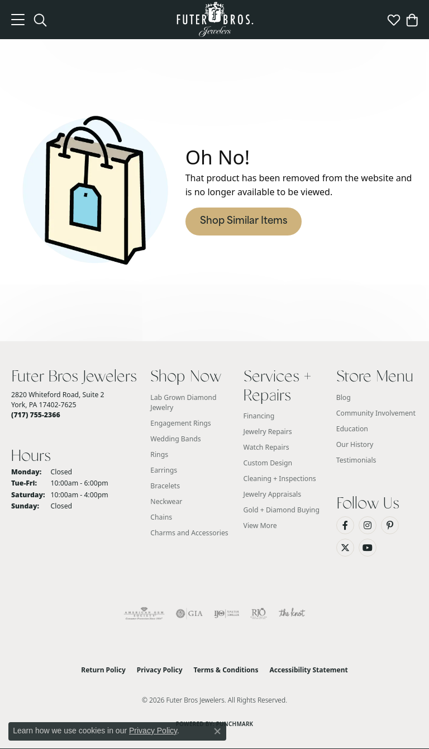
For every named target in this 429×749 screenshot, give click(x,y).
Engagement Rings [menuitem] (180, 423)
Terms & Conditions (226, 670)
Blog (343, 397)
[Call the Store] (35, 415)
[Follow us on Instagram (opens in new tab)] (367, 525)
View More (260, 525)
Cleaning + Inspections (280, 478)
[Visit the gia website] (189, 613)
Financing (259, 416)
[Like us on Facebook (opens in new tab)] (345, 525)
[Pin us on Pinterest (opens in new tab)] (390, 525)
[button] (40, 19)
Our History (355, 444)
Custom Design (268, 463)
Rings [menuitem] (159, 454)
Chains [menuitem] (161, 517)
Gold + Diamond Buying (282, 510)
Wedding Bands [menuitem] (175, 439)
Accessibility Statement (308, 670)
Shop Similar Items (243, 221)
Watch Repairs (266, 447)
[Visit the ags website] (144, 613)
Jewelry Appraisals (273, 494)
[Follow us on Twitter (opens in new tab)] (345, 548)
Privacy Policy (160, 670)
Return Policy (103, 670)
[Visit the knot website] (292, 613)
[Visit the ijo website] (226, 613)
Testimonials (356, 460)
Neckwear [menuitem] (166, 501)
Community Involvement (376, 413)
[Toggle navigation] (18, 19)
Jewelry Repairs (268, 431)
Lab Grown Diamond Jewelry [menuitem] (183, 402)
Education (352, 429)
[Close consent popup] (217, 731)
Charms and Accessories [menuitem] (189, 533)
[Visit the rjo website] (258, 613)
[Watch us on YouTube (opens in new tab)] (367, 548)
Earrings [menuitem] (163, 470)
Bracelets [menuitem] (165, 486)
